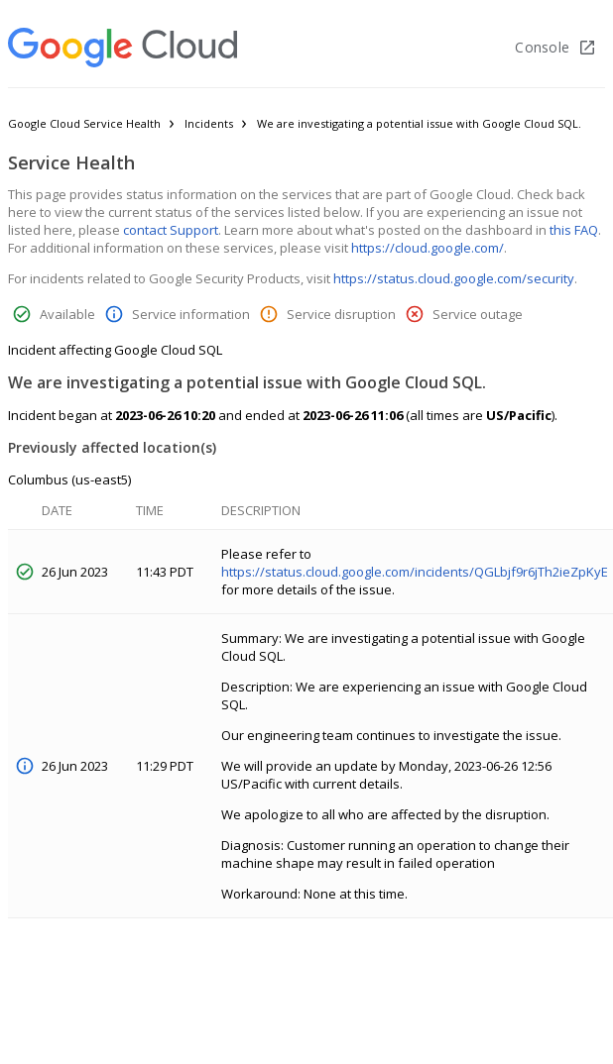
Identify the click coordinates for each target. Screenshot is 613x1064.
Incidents (208, 123)
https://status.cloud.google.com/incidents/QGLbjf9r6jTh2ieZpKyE (414, 572)
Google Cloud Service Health (84, 123)
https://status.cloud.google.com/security (453, 278)
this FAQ (574, 230)
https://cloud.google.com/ (427, 248)
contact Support (170, 230)
